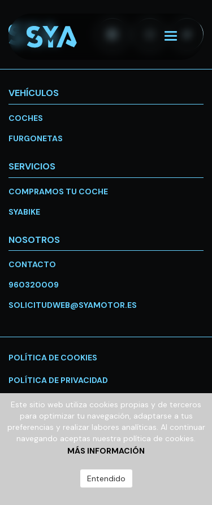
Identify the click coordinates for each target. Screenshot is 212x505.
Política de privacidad (58, 380)
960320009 (33, 285)
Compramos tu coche (58, 191)
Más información (106, 451)
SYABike (24, 212)
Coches (25, 118)
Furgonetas (35, 138)
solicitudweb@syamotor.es (72, 305)
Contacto (32, 264)
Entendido (106, 478)
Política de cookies (52, 357)
